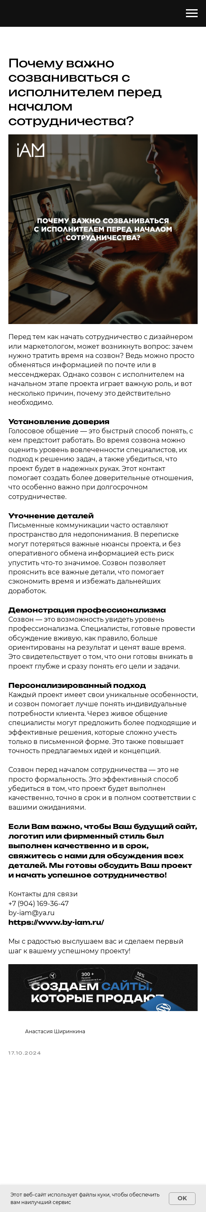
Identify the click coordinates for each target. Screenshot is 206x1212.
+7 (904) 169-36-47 (38, 904)
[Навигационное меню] (192, 13)
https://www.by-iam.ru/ (56, 922)
